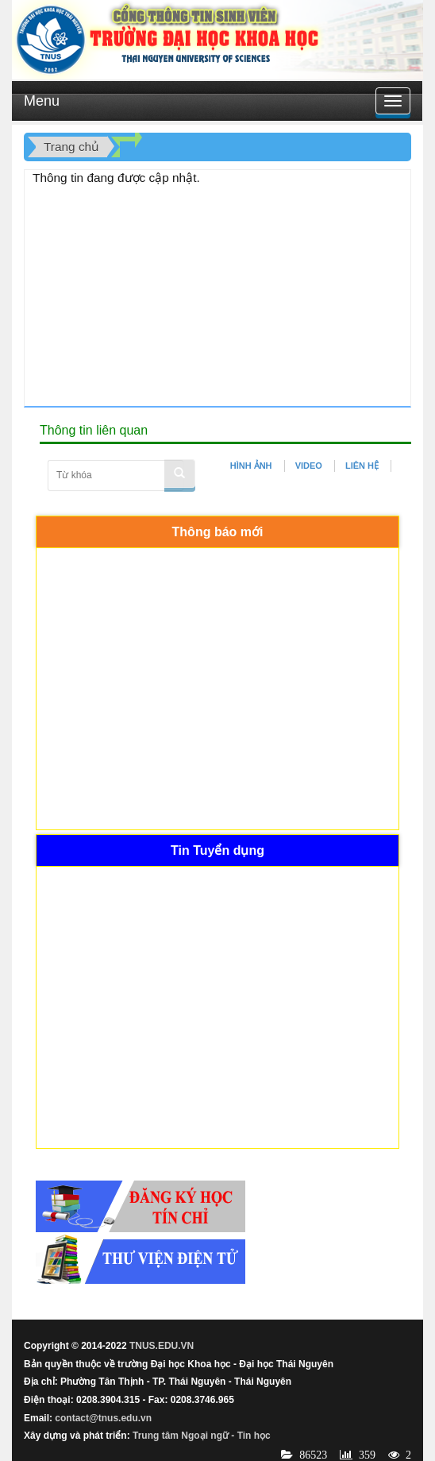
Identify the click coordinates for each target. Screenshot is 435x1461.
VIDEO (308, 465)
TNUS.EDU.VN (161, 1345)
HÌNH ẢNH (251, 465)
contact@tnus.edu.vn (103, 1418)
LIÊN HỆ (362, 465)
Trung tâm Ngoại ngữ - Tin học (202, 1435)
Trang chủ (71, 146)
